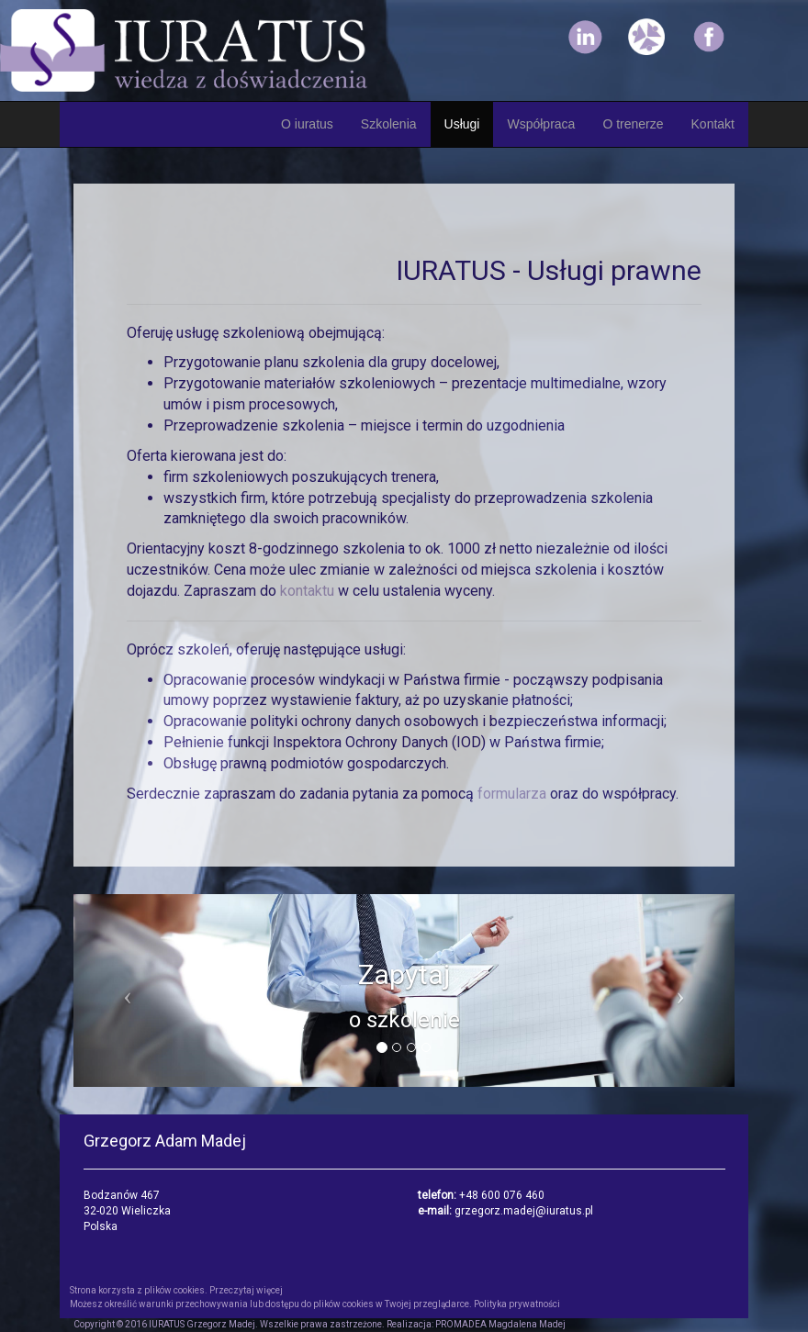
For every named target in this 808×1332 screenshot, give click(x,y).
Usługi (462, 124)
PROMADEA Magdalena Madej (500, 1324)
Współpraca (541, 124)
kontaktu (309, 590)
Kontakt (713, 124)
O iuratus (307, 124)
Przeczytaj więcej (246, 1290)
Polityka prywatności (517, 1304)
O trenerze (632, 124)
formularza (513, 793)
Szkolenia (389, 124)
